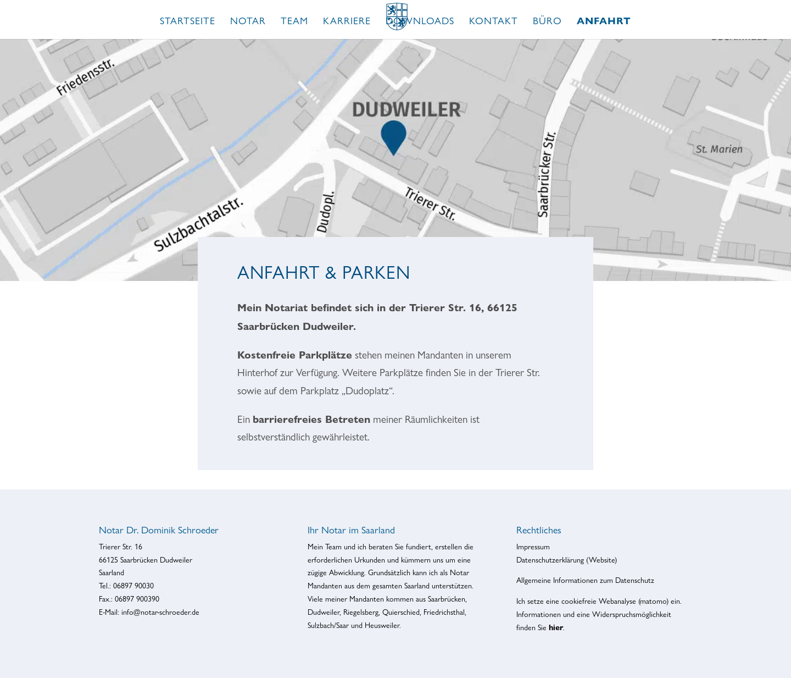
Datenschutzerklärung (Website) (566, 560)
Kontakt (493, 21)
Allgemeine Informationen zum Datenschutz (585, 580)
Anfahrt (604, 22)
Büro (547, 21)
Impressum (533, 547)
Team (294, 21)
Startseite (187, 21)
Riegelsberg (360, 612)
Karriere (347, 21)
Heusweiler (382, 625)
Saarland (417, 586)
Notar (248, 21)
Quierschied (401, 612)
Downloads (420, 21)
